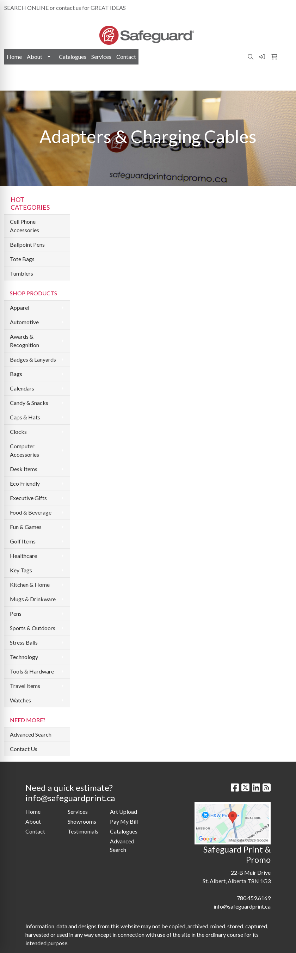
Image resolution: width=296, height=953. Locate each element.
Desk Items (23, 469)
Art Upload (123, 811)
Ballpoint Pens (27, 244)
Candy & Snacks (29, 402)
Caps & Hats (25, 417)
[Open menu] (282, 80)
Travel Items (25, 685)
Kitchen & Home (30, 584)
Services (101, 56)
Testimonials (83, 831)
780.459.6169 (210, 7)
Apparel (19, 307)
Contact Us (23, 748)
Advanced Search (30, 734)
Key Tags (21, 570)
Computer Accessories (24, 450)
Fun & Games (26, 526)
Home (14, 56)
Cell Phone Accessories (24, 225)
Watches (20, 700)
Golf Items (23, 541)
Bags (16, 373)
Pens (15, 613)
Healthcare (23, 555)
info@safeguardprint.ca (259, 7)
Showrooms (82, 821)
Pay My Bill (124, 821)
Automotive (24, 322)
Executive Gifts (28, 497)
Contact (126, 56)
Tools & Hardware (32, 671)
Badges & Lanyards (33, 359)
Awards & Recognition (24, 340)
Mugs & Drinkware (33, 599)
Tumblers (21, 273)
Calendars (22, 388)
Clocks (18, 431)
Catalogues (72, 56)
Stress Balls (24, 642)
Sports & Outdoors (32, 628)
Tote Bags (22, 259)
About (34, 56)
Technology (24, 656)
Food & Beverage (30, 512)
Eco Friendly (25, 483)
